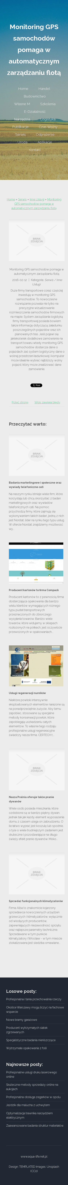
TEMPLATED (27, 1166)
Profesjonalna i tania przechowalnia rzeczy (33, 999)
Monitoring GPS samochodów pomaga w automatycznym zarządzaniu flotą (36, 204)
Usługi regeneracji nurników (27, 693)
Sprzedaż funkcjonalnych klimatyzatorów (36, 901)
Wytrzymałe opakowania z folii (26, 1048)
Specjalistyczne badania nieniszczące (30, 1040)
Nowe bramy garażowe (21, 1020)
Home (11, 199)
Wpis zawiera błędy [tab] (47, 402)
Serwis (22, 199)
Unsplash (53, 1166)
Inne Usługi (37, 199)
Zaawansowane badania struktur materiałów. (35, 1125)
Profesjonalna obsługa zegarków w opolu (33, 1097)
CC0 (34, 1171)
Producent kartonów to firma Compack (34, 590)
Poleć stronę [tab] (20, 402)
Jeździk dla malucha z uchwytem (28, 1105)
